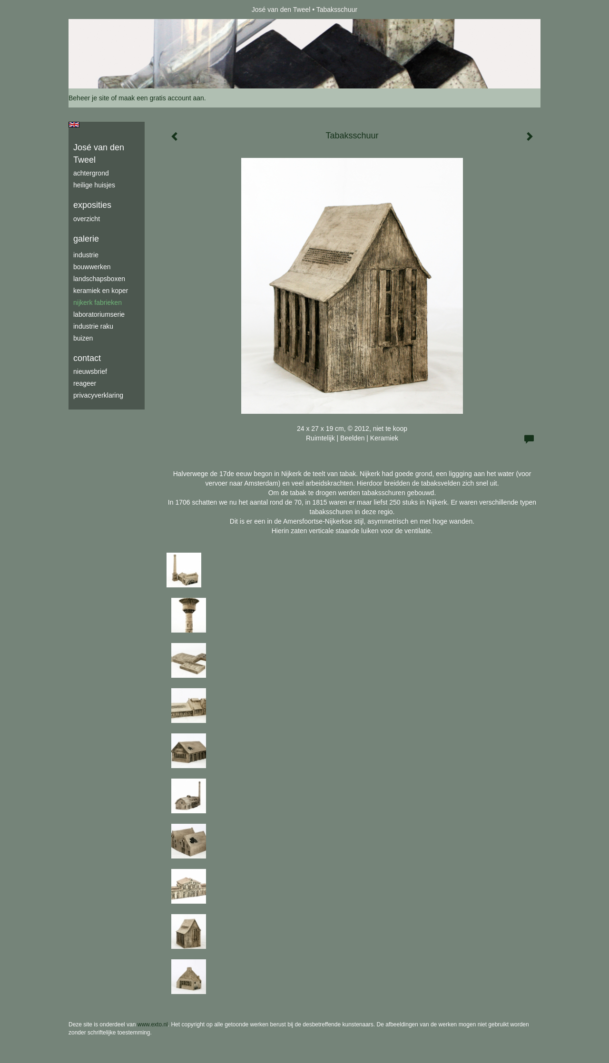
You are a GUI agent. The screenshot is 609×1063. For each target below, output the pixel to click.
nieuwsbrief (90, 371)
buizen (83, 338)
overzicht (86, 219)
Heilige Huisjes (94, 185)
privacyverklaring (98, 395)
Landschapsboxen (99, 279)
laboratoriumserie (99, 314)
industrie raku (93, 326)
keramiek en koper (100, 290)
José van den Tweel (281, 9)
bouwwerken (92, 267)
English (74, 124)
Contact (87, 358)
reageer (84, 383)
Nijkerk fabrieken (97, 302)
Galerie (86, 239)
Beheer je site (89, 98)
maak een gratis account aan (161, 98)
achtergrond (91, 173)
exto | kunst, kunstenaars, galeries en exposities (95, 9)
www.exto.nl (153, 1024)
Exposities (92, 205)
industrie (85, 255)
